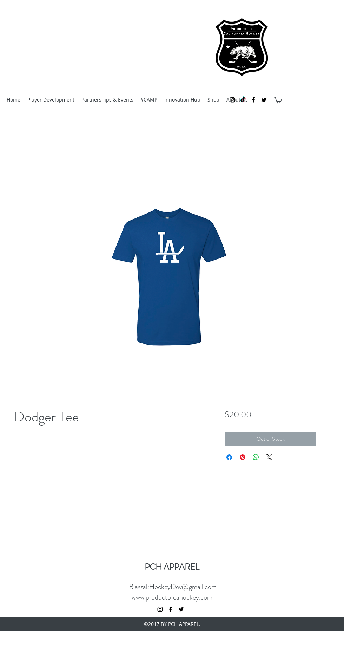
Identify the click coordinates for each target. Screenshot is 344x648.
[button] (278, 99)
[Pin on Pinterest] (242, 457)
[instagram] (232, 99)
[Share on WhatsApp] (256, 457)
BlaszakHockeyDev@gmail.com (173, 587)
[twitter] (263, 99)
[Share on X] (269, 457)
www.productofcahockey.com (172, 597)
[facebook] (253, 99)
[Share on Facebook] (229, 457)
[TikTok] (242, 99)
